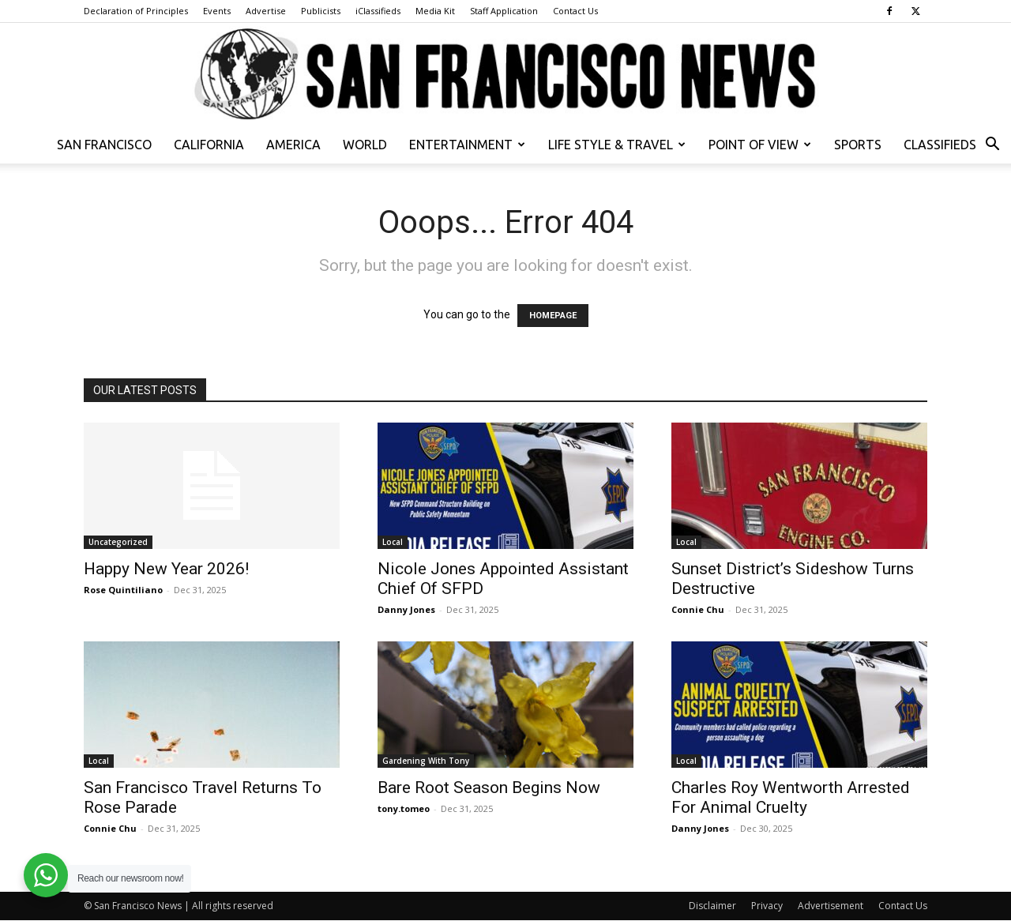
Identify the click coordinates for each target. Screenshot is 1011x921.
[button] (992, 145)
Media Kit (435, 11)
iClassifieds (377, 11)
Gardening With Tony (425, 760)
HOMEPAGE (553, 315)
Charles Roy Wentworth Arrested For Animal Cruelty (790, 797)
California (209, 144)
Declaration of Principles (136, 11)
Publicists (320, 11)
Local (392, 541)
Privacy (767, 905)
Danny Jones (406, 609)
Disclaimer (712, 905)
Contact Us (575, 11)
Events (217, 11)
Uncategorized (118, 541)
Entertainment (467, 144)
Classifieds (940, 144)
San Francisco (104, 144)
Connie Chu (697, 609)
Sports (857, 144)
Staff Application (504, 11)
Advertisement (830, 905)
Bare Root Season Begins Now (489, 787)
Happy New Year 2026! (166, 568)
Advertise (266, 11)
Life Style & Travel (617, 144)
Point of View (759, 144)
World (365, 144)
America (293, 144)
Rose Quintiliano (123, 590)
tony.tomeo (404, 808)
